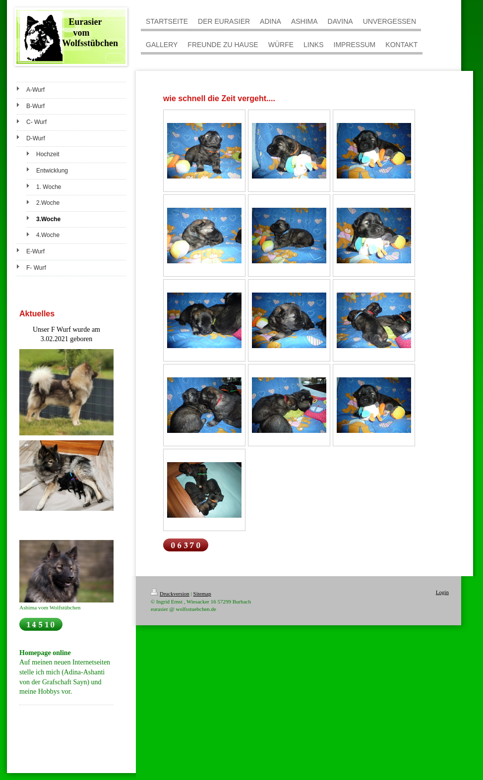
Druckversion (170, 594)
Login (442, 592)
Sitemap (202, 594)
